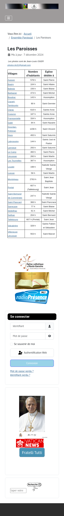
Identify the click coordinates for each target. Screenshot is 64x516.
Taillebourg (13, 219)
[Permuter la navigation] (8, 18)
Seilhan (11, 215)
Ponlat (11, 187)
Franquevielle (14, 118)
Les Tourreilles (14, 160)
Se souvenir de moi (24, 344)
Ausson (11, 80)
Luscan (11, 173)
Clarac (11, 110)
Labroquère (13, 141)
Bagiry (11, 84)
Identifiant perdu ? (20, 375)
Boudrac (12, 97)
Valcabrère (13, 226)
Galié (10, 123)
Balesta (11, 88)
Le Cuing (12, 152)
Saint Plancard (15, 202)
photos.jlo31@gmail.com (19, 65)
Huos (10, 135)
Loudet (11, 167)
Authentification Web (32, 353)
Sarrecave (12, 206)
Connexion (32, 363)
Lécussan (12, 156)
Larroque (12, 147)
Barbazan (12, 93)
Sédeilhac (12, 211)
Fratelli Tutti (32, 452)
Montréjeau (13, 179)
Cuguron (12, 114)
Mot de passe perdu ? (22, 371)
